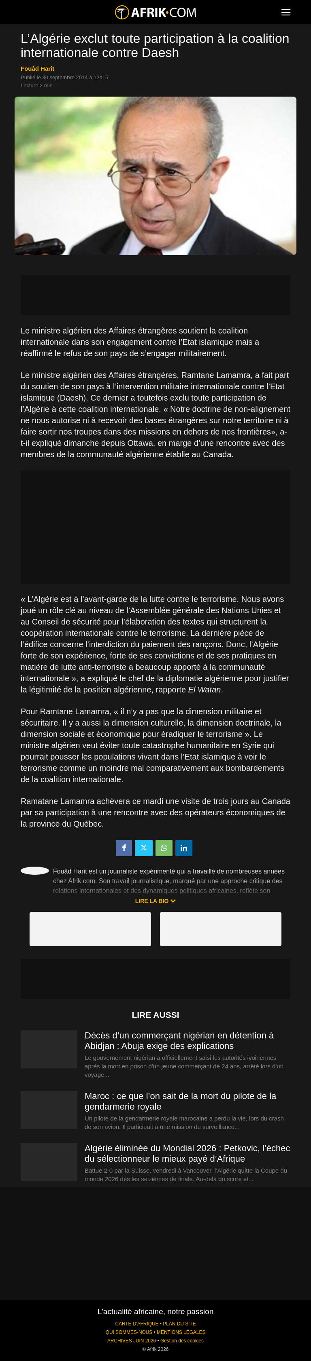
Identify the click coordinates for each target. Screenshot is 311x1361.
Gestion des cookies (182, 1341)
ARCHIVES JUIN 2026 (131, 1341)
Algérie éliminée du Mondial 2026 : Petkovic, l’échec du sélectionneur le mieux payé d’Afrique (187, 1153)
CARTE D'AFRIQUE (136, 1324)
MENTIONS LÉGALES (181, 1332)
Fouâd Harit (37, 68)
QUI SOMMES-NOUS (129, 1332)
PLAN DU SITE (179, 1324)
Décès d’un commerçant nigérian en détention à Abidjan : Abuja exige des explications (179, 1040)
